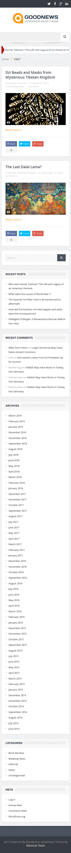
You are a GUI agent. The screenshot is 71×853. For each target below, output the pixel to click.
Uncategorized (17, 775)
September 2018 (18, 443)
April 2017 (14, 538)
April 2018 (14, 471)
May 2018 (14, 466)
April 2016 (14, 605)
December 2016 (17, 561)
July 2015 (13, 656)
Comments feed (18, 810)
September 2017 (18, 510)
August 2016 (15, 583)
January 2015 (16, 689)
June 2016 (14, 594)
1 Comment (32, 86)
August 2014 (15, 717)
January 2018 (16, 488)
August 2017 (15, 516)
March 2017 (15, 544)
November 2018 (18, 438)
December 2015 (17, 628)
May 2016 (14, 600)
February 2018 (17, 482)
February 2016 (17, 617)
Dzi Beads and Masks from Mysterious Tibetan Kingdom (30, 75)
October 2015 (16, 639)
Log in (12, 799)
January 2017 (16, 555)
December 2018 (17, 432)
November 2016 (18, 566)
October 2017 (16, 505)
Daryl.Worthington (26, 172)
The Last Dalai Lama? (23, 166)
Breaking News (16, 86)
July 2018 (13, 454)
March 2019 (15, 415)
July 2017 (13, 522)
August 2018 (15, 449)
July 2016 (13, 589)
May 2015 (14, 667)
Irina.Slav (22, 83)
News (12, 770)
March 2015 (15, 678)
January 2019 (16, 426)
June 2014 (14, 728)
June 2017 (14, 527)
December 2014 (17, 695)
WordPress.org (17, 816)
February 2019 (17, 421)
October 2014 (16, 706)
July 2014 (13, 723)
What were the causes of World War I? (30, 294)
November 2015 (18, 633)
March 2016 (15, 611)
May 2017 (14, 533)
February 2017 (17, 550)
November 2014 (18, 700)
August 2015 (15, 650)
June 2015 (14, 661)
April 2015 (14, 673)
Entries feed (15, 805)
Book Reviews (16, 753)
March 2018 (15, 477)
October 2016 (16, 572)
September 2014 (18, 712)
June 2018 (14, 460)
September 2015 (18, 645)
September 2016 (18, 577)
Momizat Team (35, 845)
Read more (13, 130)
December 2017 (17, 494)
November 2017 (18, 499)
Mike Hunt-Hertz (18, 347)
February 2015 (17, 684)
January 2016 (16, 622)
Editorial (13, 175)
